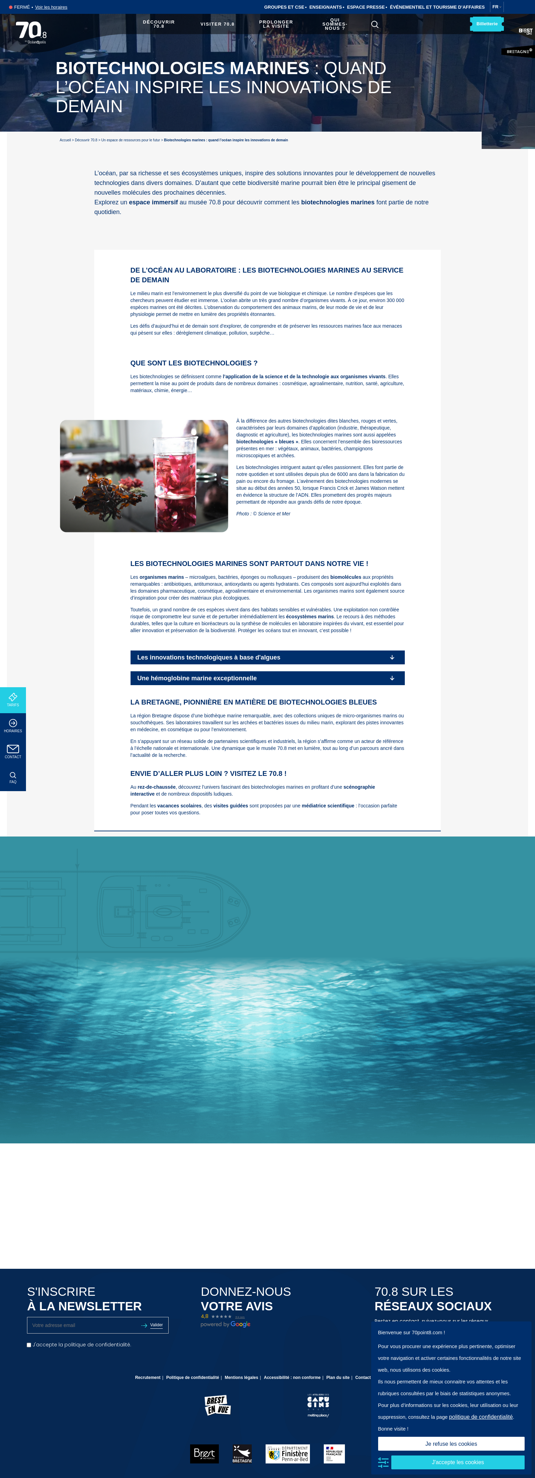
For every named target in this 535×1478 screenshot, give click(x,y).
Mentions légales (241, 1377)
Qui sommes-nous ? (334, 24)
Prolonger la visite (276, 24)
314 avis (240, 1317)
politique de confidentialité (481, 1417)
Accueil (65, 140)
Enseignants (325, 7)
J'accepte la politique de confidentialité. (79, 1344)
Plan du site (337, 1377)
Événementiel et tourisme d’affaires (437, 7)
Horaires (13, 726)
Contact (13, 752)
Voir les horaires (51, 7)
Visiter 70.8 (217, 24)
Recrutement (147, 1377)
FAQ (13, 778)
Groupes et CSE (284, 7)
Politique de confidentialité (192, 1377)
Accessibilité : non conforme (292, 1377)
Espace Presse (366, 7)
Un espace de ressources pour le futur (130, 140)
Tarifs (13, 700)
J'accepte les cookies (458, 1462)
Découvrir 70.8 (158, 24)
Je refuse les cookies (451, 1444)
